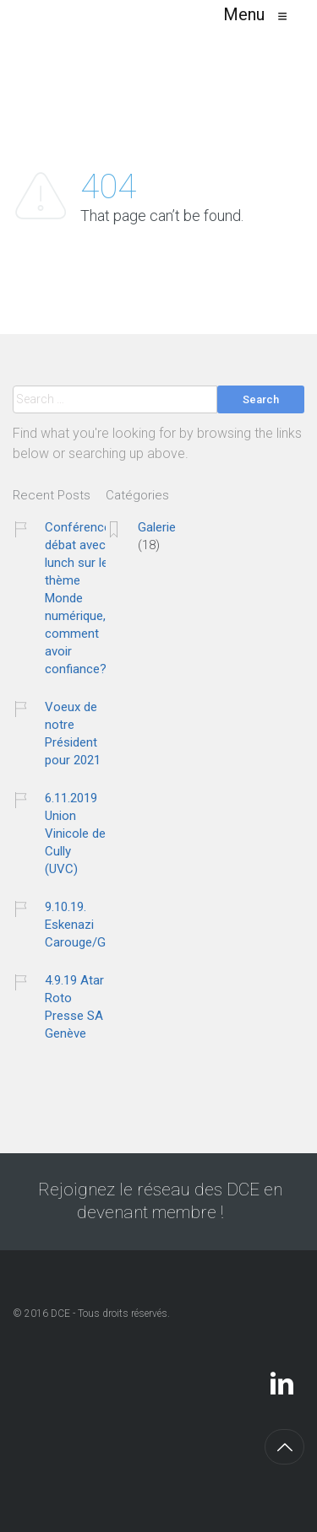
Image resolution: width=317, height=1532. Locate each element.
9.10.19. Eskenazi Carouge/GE (78, 924)
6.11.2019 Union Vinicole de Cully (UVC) (75, 833)
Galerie (157, 527)
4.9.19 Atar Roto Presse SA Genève (74, 1007)
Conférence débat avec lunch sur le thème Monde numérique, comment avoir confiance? (78, 598)
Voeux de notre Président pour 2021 (73, 733)
